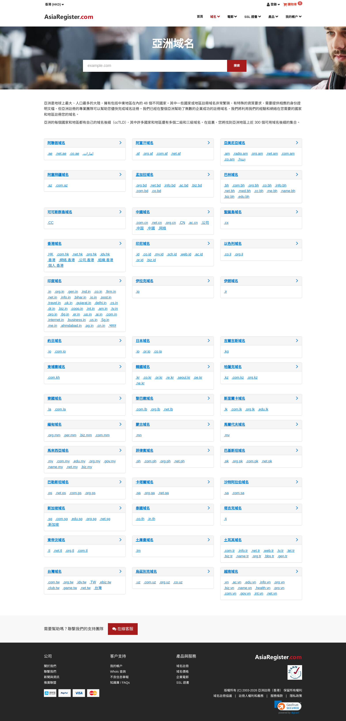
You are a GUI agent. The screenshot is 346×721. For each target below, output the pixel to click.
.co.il (227, 254)
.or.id (139, 260)
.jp (137, 351)
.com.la (60, 409)
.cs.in (114, 303)
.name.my (55, 467)
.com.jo (60, 351)
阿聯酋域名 (56, 143)
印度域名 (54, 281)
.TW (93, 582)
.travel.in (54, 303)
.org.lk (250, 409)
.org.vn (279, 582)
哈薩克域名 (233, 367)
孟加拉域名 (144, 175)
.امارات (87, 153)
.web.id (185, 254)
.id (137, 254)
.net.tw (85, 588)
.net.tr (255, 551)
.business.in (76, 320)
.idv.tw (81, 582)
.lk (226, 409)
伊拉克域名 (144, 281)
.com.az (61, 185)
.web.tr (268, 551)
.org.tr (256, 556)
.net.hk (77, 254)
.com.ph (150, 461)
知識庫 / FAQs (120, 682)
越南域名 (231, 571)
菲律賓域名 (144, 450)
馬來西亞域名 (58, 450)
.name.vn (244, 588)
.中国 (140, 228)
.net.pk (266, 461)
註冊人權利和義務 (251, 696)
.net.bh (229, 191)
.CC (50, 223)
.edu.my (79, 461)
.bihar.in (80, 297)
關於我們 (50, 666)
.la (49, 409)
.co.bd (156, 191)
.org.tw (68, 582)
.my (50, 461)
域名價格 (182, 671)
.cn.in (101, 325)
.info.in (65, 297)
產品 (273, 17)
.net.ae (61, 153)
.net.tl (57, 551)
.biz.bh (229, 197)
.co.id (147, 254)
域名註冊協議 (222, 696)
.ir (225, 291)
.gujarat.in (83, 303)
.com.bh (238, 185)
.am (227, 153)
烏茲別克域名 (146, 571)
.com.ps (75, 493)
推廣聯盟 (50, 682)
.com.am (288, 153)
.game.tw (70, 588)
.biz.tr (228, 556)
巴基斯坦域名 (234, 450)
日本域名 (143, 341)
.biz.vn (229, 588)
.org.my (94, 461)
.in (49, 291)
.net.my (72, 467)
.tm (138, 551)
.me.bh (272, 191)
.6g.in (64, 314)
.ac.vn (236, 582)
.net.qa (163, 493)
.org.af (148, 153)
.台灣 (98, 588)
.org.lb (155, 409)
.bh (226, 185)
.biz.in (63, 308)
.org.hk (91, 254)
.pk (226, 461)
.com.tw (53, 582)
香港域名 (54, 244)
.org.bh (253, 185)
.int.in (90, 308)
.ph (138, 461)
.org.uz (164, 582)
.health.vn (262, 588)
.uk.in (68, 303)
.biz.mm (85, 435)
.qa (138, 493)
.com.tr (229, 551)
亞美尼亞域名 (234, 143)
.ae (49, 153)
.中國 (151, 228)
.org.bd (141, 185)
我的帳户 (294, 17)
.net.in (52, 297)
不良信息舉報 (119, 677)
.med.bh (244, 191)
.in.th (151, 519)
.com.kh (53, 377)
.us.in (93, 320)
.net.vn (271, 593)
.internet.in (55, 320)
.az (49, 185)
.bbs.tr (269, 556)
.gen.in (72, 291)
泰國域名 (143, 508)
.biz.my (86, 467)
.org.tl (69, 551)
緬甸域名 (54, 424)
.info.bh (280, 185)
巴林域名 (231, 175)
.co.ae (74, 153)
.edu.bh (243, 197)
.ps (49, 493)
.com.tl (82, 551)
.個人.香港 (55, 265)
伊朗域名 (231, 281)
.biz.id (151, 260)
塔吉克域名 (233, 508)
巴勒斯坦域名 (58, 482)
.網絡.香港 (67, 260)
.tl (48, 551)
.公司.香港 (86, 260)
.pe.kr (198, 377)
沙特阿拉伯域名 (236, 482)
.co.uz (178, 582)
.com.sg (61, 519)
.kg (226, 351)
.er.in (76, 314)
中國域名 (143, 212)
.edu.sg (76, 519)
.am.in (103, 308)
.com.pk (252, 461)
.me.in (52, 325)
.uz (138, 582)
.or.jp (146, 351)
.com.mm (102, 435)
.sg (49, 519)
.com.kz (238, 377)
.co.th (140, 519)
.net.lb (168, 409)
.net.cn (156, 223)
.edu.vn (250, 582)
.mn (139, 435)
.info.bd (169, 185)
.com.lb (141, 409)
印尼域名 (143, 244)
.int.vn (258, 593)
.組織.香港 (105, 260)
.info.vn (265, 582)
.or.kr (159, 377)
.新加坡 (53, 524)
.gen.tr (282, 556)
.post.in (105, 297)
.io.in (93, 297)
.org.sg (91, 519)
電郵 (232, 17)
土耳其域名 (233, 540)
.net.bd (155, 185)
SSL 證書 (252, 17)
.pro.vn (279, 588)
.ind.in (86, 291)
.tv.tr (280, 551)
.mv (227, 435)
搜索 (237, 65)
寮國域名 (54, 398)
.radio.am (240, 153)
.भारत (112, 325)
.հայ (241, 159)
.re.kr (170, 377)
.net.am (272, 153)
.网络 (162, 228)
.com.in (111, 314)
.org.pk (237, 461)
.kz (226, 377)
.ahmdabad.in (71, 325)
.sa (226, 493)
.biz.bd (197, 185)
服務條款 (277, 696)
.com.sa (238, 493)
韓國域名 (143, 367)
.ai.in (98, 314)
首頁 (200, 16)
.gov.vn (244, 593)
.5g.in (105, 320)
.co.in (98, 291)
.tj (225, 519)
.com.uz (150, 582)
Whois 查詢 (118, 671)
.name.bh (287, 191)
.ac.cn (193, 223)
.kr (138, 377)
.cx (226, 223)
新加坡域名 (56, 508)
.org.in (59, 291)
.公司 (205, 223)
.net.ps (60, 493)
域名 (215, 17)
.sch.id (172, 254)
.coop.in (77, 308)
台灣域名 (54, 571)
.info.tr (243, 551)
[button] (54, 4)
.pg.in (89, 325)
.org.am (257, 153)
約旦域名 (54, 341)
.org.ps (90, 493)
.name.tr (242, 556)
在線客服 (122, 629)
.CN (182, 223)
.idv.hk (105, 254)
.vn (226, 582)
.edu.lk (263, 409)
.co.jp (158, 351)
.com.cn (142, 223)
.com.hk (62, 254)
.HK (50, 254)
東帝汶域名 (56, 540)
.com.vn (230, 593)
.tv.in (114, 308)
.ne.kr (140, 383)
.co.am (229, 159)
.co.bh (267, 185)
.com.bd (142, 191)
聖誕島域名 (233, 212)
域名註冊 (182, 666)
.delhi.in (100, 303)
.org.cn (170, 223)
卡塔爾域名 (144, 482)
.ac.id (198, 254)
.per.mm (70, 435)
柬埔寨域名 (56, 367)
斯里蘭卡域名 (234, 398)
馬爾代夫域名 (234, 424)
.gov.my (109, 461)
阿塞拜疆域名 (58, 175)
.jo (49, 351)
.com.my (63, 461)
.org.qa (149, 493)
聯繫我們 (50, 671)
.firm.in (110, 291)
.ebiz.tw (105, 582)
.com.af (161, 153)
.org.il (238, 254)
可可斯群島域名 (59, 212)
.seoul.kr (183, 377)
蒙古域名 (143, 424)
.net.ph (179, 461)
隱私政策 (296, 696)
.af (138, 153)
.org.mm (53, 435)
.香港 (51, 260)
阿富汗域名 (144, 143)
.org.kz (252, 377)
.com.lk (236, 409)
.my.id (158, 254)
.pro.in (52, 314)
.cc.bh (258, 191)
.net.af (176, 153)
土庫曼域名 (144, 540)
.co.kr (147, 377)
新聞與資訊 (51, 677)
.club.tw (53, 588)
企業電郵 (182, 677)
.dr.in (51, 308)
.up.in (87, 314)
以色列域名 (233, 244)
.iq (137, 291)
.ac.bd (183, 185)
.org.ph (165, 461)
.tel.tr (291, 551)
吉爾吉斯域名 (234, 341)
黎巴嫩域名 (144, 398)
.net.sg (105, 519)
